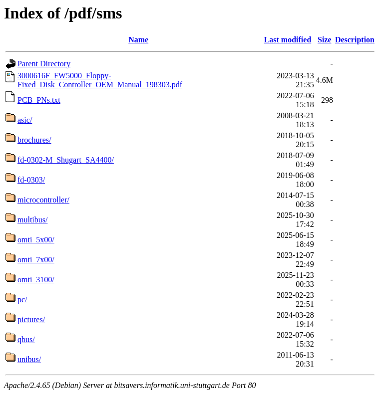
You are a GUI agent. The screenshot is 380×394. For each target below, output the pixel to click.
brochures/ (34, 140)
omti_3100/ (35, 279)
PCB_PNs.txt (38, 100)
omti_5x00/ (35, 239)
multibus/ (32, 219)
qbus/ (26, 339)
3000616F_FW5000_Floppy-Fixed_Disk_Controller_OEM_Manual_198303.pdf (99, 80)
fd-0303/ (31, 180)
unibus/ (29, 359)
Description (355, 39)
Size (325, 39)
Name (138, 39)
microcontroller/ (43, 200)
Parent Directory (43, 63)
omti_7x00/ (35, 259)
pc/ (22, 299)
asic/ (24, 120)
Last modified (288, 39)
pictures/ (31, 319)
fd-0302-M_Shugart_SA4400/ (65, 160)
